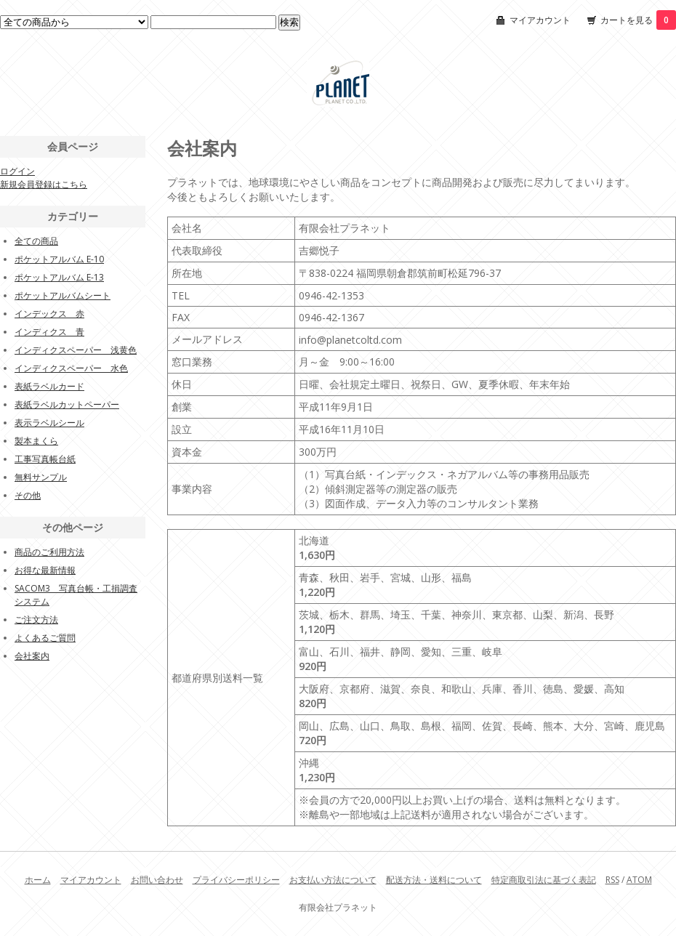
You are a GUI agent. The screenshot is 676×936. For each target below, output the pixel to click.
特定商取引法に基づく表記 (543, 880)
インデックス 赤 (49, 313)
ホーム (38, 880)
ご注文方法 (36, 619)
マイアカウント (540, 20)
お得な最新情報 (45, 570)
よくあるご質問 (45, 638)
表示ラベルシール (49, 422)
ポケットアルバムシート (62, 295)
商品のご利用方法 (49, 552)
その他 (28, 495)
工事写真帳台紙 (45, 459)
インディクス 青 (49, 332)
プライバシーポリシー (236, 880)
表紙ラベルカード (49, 386)
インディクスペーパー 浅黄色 (76, 350)
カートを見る (638, 20)
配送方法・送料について (434, 880)
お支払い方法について (333, 880)
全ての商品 (36, 241)
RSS (612, 880)
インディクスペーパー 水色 (71, 368)
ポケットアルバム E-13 (59, 277)
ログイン (17, 171)
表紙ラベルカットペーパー (67, 404)
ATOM (639, 880)
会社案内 (32, 656)
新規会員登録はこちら (43, 184)
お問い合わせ (157, 880)
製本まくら (36, 441)
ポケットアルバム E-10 (59, 259)
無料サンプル (41, 477)
